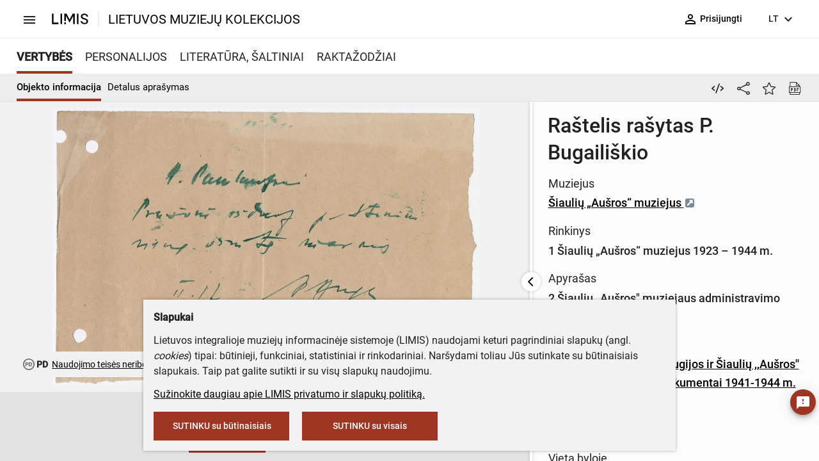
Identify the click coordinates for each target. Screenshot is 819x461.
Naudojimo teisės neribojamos (111, 364)
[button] (41, 427)
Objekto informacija (59, 87)
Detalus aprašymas (148, 87)
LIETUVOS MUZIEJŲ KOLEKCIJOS (204, 19)
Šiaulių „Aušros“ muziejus (424, 161)
